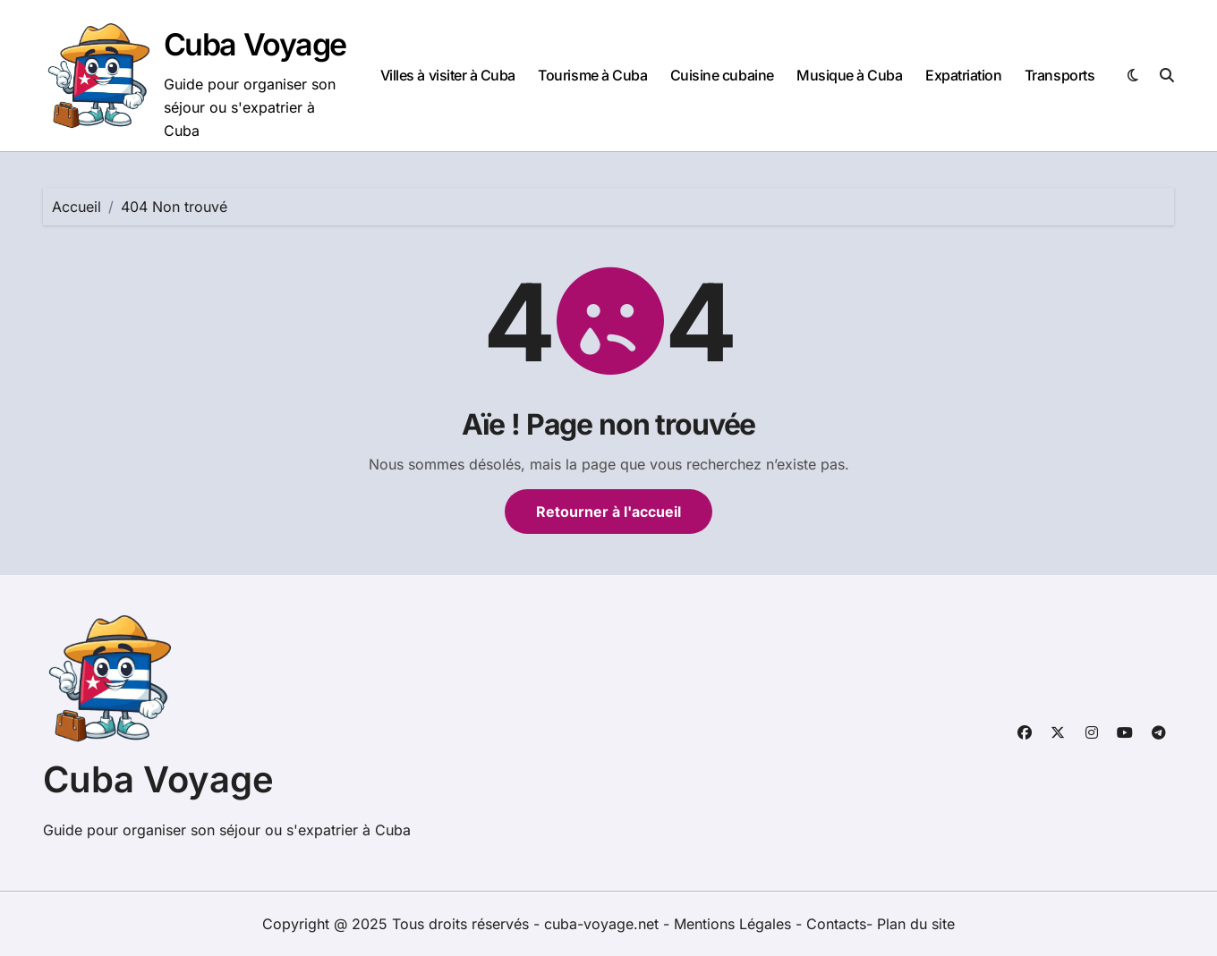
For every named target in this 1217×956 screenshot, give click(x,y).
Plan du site (916, 924)
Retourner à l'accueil (608, 511)
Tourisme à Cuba (592, 75)
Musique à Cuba (849, 75)
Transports (1059, 75)
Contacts (836, 924)
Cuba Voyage (255, 44)
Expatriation (963, 75)
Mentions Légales (735, 924)
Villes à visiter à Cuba (447, 75)
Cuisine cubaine (722, 75)
